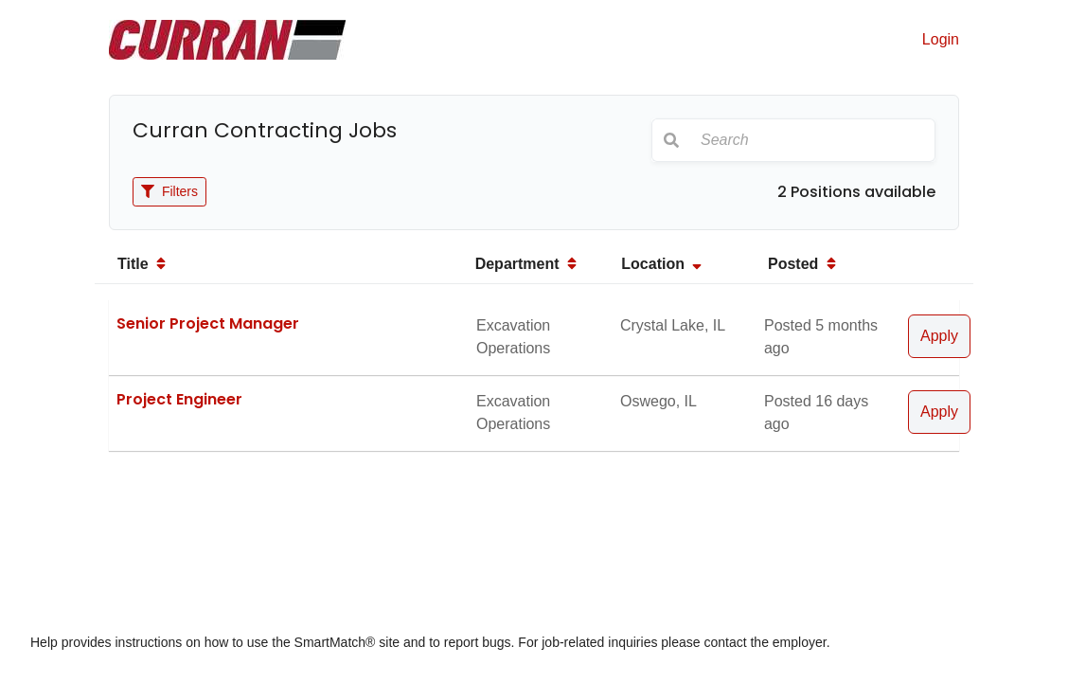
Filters (169, 191)
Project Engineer (179, 399)
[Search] (812, 140)
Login (940, 39)
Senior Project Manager (207, 323)
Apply (939, 336)
